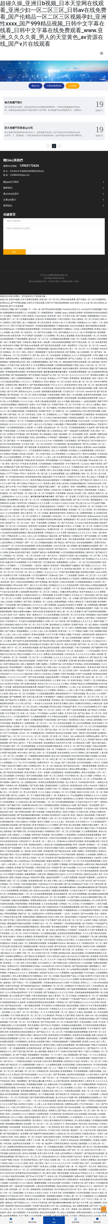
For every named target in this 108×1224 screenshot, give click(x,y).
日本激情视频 (45, 464)
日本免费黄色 (65, 1035)
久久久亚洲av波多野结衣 (16, 992)
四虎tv (33, 404)
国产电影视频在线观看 (40, 385)
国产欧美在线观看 (29, 1074)
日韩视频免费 (61, 358)
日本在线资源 (33, 1212)
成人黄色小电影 (49, 1173)
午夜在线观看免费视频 (61, 342)
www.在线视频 (99, 447)
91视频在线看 (63, 326)
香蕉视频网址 (86, 1140)
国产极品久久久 (50, 1048)
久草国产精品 (78, 1163)
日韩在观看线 (93, 519)
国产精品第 (54, 582)
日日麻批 (7, 316)
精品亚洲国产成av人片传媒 (72, 976)
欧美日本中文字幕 (93, 1150)
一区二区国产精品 (42, 454)
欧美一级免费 (44, 342)
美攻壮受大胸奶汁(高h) (64, 703)
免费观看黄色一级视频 (51, 313)
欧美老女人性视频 (51, 674)
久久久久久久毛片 (92, 1117)
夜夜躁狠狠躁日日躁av (31, 966)
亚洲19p (35, 897)
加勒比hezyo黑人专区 (93, 874)
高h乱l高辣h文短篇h (52, 1137)
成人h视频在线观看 (16, 411)
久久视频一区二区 (67, 618)
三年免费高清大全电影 (52, 598)
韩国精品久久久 (84, 322)
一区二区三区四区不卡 (22, 355)
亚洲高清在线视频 (84, 388)
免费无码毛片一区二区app (49, 762)
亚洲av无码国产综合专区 (71, 1156)
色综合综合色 (62, 769)
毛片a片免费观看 (23, 854)
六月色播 (7, 687)
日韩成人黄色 (7, 1163)
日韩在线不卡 (6, 674)
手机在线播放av (72, 700)
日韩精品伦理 (42, 1071)
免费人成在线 (97, 1035)
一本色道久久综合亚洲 (42, 703)
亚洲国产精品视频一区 (69, 871)
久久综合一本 (80, 1087)
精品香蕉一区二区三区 (95, 470)
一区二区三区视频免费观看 (84, 1084)
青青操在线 (5, 447)
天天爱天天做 (69, 316)
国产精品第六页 (63, 1094)
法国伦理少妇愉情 (76, 841)
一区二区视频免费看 (33, 982)
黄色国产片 (12, 779)
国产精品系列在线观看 (51, 345)
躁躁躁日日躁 (38, 920)
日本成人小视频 (24, 608)
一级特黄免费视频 (89, 766)
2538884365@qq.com (20, 175)
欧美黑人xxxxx (89, 1041)
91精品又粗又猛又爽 (12, 917)
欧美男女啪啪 (19, 1084)
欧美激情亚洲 (44, 447)
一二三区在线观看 (24, 565)
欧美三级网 (37, 851)
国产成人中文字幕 (81, 500)
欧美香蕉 (34, 464)
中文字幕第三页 (43, 404)
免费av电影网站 (53, 861)
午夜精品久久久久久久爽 (61, 1009)
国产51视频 (21, 1055)
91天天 (75, 588)
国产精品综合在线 (71, 766)
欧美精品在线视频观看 (21, 838)
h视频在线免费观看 (60, 890)
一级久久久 (51, 841)
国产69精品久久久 (22, 1202)
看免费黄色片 (18, 723)
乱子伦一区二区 (12, 516)
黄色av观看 (45, 927)
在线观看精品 (57, 772)
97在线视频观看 (81, 1071)
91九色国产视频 (98, 503)
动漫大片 (7, 759)
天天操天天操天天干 (84, 802)
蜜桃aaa (7, 355)
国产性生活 (71, 542)
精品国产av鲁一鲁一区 (68, 1166)
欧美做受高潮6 (14, 444)
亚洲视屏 (94, 956)
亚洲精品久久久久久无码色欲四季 (77, 355)
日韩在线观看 (23, 1045)
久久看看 (38, 427)
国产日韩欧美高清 (50, 907)
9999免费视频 (52, 460)
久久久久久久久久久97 (79, 375)
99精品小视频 (82, 631)
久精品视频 (59, 424)
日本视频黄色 (21, 1041)
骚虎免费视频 (84, 529)
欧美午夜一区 (95, 1032)
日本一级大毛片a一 (50, 555)
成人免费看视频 (73, 473)
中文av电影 (22, 398)
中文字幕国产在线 (54, 920)
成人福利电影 (94, 362)
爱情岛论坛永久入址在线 (30, 391)
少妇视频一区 (21, 756)
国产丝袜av (63, 720)
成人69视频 (72, 546)
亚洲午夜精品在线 (11, 664)
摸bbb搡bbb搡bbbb (67, 887)
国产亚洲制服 (41, 582)
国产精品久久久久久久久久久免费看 (63, 979)
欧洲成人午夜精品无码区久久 (92, 588)
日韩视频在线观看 (51, 805)
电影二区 (99, 608)
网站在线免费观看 (36, 533)
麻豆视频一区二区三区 (25, 1071)
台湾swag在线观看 (74, 808)
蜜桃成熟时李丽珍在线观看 (75, 362)
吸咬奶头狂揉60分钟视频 (18, 798)
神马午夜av (22, 753)
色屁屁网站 (47, 516)
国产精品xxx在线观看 (30, 345)
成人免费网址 (6, 368)
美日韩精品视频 (38, 861)
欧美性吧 (40, 460)
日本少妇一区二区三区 (89, 345)
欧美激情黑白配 (36, 881)
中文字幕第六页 (72, 776)
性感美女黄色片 (89, 1133)
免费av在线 (79, 1176)
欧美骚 (100, 654)
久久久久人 (26, 382)
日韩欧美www (74, 963)
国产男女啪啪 (60, 1074)
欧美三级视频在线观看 (28, 946)
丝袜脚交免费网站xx (87, 424)
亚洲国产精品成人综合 (42, 608)
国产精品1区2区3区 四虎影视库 (94, 598)
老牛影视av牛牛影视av (39, 644)
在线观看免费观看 (79, 1028)
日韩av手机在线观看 (58, 838)
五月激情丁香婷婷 (42, 490)
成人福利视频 (40, 1051)
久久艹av (17, 762)
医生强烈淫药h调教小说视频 (84, 756)
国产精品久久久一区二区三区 (50, 1032)
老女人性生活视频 (54, 1170)
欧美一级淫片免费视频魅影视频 (48, 910)
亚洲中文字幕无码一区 (94, 1156)
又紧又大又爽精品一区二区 (12, 421)
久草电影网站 (97, 779)
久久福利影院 (48, 1015)
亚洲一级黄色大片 (81, 657)
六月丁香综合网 (96, 884)
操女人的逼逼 (7, 602)
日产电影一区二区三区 (33, 457)
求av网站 (45, 815)
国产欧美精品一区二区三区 (19, 395)
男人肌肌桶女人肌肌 (49, 434)
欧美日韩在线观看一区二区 (88, 335)
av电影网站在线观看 (9, 825)
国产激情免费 (31, 447)
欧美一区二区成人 (29, 713)
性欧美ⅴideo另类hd (10, 789)
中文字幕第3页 (33, 1022)
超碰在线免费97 (53, 677)
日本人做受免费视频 (68, 421)
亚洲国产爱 (57, 867)
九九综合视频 (31, 1179)
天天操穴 (39, 1150)
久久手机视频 (92, 349)
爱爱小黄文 (66, 395)
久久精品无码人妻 (24, 802)
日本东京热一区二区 (81, 779)
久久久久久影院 (21, 1163)
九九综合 (85, 464)
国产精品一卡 (13, 440)
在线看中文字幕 (10, 575)
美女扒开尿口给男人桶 (65, 388)
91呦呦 (54, 953)
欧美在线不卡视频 (11, 345)
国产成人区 (88, 1147)
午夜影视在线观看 (72, 1091)
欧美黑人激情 (50, 483)
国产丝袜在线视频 (25, 559)
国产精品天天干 (52, 1140)
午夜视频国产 (50, 697)
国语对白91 (99, 1186)
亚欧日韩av (85, 585)
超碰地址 (7, 982)
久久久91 (52, 959)
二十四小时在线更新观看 (79, 549)
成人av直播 (14, 996)
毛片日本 (80, 391)
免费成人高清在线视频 (53, 654)
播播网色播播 (40, 1183)
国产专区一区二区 (76, 1150)
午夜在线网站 (86, 1022)
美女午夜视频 (38, 789)
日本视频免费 (93, 867)
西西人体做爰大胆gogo (19, 877)
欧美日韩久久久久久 (20, 480)
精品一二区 (98, 322)
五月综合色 (24, 418)
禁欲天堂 (13, 418)
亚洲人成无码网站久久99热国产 (44, 437)
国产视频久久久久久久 (91, 565)
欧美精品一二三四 (11, 963)
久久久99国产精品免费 (41, 1018)
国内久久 (38, 674)
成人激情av (94, 624)
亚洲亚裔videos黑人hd (32, 805)
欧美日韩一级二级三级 (38, 473)
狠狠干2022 (102, 401)
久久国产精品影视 (62, 1081)
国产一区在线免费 (8, 605)
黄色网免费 (18, 460)
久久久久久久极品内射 (44, 358)
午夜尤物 (65, 1130)
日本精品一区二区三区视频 (64, 792)
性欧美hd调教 (17, 628)
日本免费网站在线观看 (44, 365)
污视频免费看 (75, 1041)
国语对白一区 (31, 332)
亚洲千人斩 (103, 1133)
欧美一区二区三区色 (91, 1091)
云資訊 (76, 281)
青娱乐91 (83, 1166)
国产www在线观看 (73, 1107)
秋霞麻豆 (92, 339)
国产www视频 (69, 867)
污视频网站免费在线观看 (40, 756)
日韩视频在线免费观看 (60, 339)
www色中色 (91, 391)
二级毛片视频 (101, 904)
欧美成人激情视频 (79, 1143)
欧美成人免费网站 (25, 910)
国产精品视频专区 (11, 1133)
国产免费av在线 (60, 963)
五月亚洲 (57, 595)
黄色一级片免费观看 (16, 1212)
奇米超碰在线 (27, 440)
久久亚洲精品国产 (99, 822)
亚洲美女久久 (64, 795)
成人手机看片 (88, 923)
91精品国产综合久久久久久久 (91, 917)
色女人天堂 (5, 729)
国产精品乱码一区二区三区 (32, 729)
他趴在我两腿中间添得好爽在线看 (47, 519)
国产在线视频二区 (93, 536)
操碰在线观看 (40, 1038)
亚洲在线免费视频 (34, 1068)
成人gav (9, 959)
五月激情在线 (49, 562)
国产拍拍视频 (39, 802)
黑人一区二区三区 (77, 349)
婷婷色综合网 (88, 634)
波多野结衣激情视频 (93, 395)
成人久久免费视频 (60, 450)
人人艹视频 (63, 414)
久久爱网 (17, 598)
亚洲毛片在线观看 (59, 447)
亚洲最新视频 (37, 720)
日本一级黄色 (19, 615)
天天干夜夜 (15, 1015)
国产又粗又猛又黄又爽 (33, 697)
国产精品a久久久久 (29, 467)
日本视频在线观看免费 (70, 1199)
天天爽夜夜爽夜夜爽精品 (22, 618)
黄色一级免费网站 (79, 487)
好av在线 (100, 467)
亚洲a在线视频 (38, 634)
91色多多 (25, 464)
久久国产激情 (73, 897)
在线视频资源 (31, 1209)
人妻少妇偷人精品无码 (44, 651)
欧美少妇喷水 (9, 936)
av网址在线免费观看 (66, 1045)
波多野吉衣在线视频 (27, 779)
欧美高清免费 (11, 844)
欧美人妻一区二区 (86, 385)
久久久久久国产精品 (9, 1104)
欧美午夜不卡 (27, 365)
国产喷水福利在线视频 (52, 309)
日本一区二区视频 (13, 388)
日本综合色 (46, 329)
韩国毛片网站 (9, 670)
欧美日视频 (63, 1048)
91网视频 (76, 641)
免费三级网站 (90, 437)
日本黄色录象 (48, 388)
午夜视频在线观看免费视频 (28, 329)
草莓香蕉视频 (90, 490)
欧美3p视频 (90, 841)
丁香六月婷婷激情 (82, 647)
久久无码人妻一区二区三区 (12, 1209)
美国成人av (67, 789)
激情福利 (80, 854)
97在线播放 (25, 789)
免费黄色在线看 (88, 578)
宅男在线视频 (79, 693)
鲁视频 (31, 680)
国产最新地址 (65, 536)
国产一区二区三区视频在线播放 (21, 319)
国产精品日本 (86, 480)
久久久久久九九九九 (18, 424)
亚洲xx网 (73, 661)
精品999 (49, 1143)
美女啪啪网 (23, 907)
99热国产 (17, 316)
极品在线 (54, 536)
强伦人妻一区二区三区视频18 (42, 493)
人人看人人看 (72, 690)
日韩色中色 (56, 490)
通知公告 (35, 86)
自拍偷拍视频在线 (78, 483)
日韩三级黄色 (28, 316)
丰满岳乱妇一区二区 (65, 651)
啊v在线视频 (63, 1173)
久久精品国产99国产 (30, 1166)
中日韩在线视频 (19, 759)
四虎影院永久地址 (77, 720)
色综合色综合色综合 (31, 1127)
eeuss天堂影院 (92, 716)
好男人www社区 (91, 785)
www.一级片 (30, 523)
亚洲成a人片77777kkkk (58, 378)
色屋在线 (4, 424)
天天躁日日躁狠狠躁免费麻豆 (32, 621)
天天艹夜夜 (24, 1216)
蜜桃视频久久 (65, 437)
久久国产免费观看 (70, 877)
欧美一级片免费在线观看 (74, 539)
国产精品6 (78, 490)
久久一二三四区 (24, 1101)
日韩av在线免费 (67, 582)
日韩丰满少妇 (102, 1173)
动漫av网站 (6, 976)
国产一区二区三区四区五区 (92, 1137)
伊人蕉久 (82, 477)
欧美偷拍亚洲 (50, 611)
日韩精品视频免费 (60, 1041)
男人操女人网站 (51, 881)
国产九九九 (90, 467)
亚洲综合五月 (13, 966)
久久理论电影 (70, 322)
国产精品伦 (59, 542)
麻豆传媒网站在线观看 (96, 326)
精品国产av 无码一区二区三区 (55, 375)
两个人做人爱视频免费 (68, 1055)
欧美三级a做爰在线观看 (46, 401)
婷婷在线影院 (72, 1124)
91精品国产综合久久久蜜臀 (83, 999)
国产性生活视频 (45, 332)
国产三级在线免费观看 (77, 710)
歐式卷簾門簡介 (13, 102)
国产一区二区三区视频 (23, 950)
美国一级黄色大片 (35, 615)
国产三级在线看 (69, 762)
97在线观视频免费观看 (69, 907)
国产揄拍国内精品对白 (65, 858)
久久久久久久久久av (37, 398)
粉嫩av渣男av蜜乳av (69, 592)
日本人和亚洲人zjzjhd (56, 956)
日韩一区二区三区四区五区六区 (63, 818)
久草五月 (96, 762)
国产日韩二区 (56, 362)
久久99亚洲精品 (59, 454)
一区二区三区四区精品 (19, 1097)
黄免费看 (101, 332)
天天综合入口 (78, 595)
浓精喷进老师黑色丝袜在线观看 (41, 1002)
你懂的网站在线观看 (38, 943)
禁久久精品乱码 (75, 838)
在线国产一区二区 (65, 506)
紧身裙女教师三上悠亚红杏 (57, 785)
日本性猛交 (31, 414)
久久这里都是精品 (9, 907)
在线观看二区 (34, 313)
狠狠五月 (103, 785)
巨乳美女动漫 (55, 707)
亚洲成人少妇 (77, 470)
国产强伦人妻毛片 (58, 559)
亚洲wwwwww (93, 516)
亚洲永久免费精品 (25, 936)
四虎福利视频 (43, 349)
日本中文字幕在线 (31, 933)
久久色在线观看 (12, 513)
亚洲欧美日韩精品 (83, 703)
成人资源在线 (56, 766)
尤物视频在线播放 (54, 1196)
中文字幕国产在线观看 (32, 335)
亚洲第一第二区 (21, 726)
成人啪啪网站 (96, 1202)
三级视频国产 (84, 936)
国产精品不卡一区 (95, 1048)
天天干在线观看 (29, 762)
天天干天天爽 (42, 624)
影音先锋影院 (64, 753)
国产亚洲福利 (35, 375)
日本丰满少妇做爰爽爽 (25, 546)
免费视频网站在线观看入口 (15, 313)
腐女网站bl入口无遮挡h (69, 578)
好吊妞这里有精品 (36, 831)
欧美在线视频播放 (92, 664)
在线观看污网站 (44, 1041)
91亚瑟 (71, 447)
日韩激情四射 (32, 411)
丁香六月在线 (40, 378)
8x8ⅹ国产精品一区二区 (14, 414)
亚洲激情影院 (51, 319)
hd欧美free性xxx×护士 (15, 588)
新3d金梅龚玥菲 (75, 444)
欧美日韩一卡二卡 (61, 516)
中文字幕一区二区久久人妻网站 (87, 404)
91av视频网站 (77, 795)
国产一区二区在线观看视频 (24, 746)
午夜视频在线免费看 (34, 421)
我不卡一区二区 (14, 647)
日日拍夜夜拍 (71, 529)
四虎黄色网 (49, 851)
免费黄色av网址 (12, 358)
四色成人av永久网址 (66, 940)
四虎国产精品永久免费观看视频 (46, 552)
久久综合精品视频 (50, 904)
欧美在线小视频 (87, 368)
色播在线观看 (66, 500)
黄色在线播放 (71, 917)
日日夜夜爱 (66, 588)
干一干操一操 (35, 309)
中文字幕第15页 (73, 464)
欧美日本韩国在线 (57, 352)
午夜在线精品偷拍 (29, 884)
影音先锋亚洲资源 (43, 680)
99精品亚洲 (30, 460)
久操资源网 (24, 592)
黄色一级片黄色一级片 (40, 1163)
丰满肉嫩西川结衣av (70, 480)
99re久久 (28, 1078)
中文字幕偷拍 (65, 460)
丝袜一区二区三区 (89, 473)
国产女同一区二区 (98, 1206)
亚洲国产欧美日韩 (78, 516)
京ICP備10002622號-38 (54, 278)
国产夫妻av (22, 483)
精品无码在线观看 (27, 661)
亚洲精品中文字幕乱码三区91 (78, 986)
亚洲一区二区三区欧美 (56, 621)
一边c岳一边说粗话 (71, 913)
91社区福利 (5, 746)
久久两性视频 (46, 657)
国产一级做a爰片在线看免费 (76, 431)
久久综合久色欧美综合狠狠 (55, 418)
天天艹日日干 (87, 1199)
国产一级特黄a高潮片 (77, 667)
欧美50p (68, 569)
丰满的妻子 (65, 999)
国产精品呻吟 (28, 326)
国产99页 (31, 578)
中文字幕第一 (7, 940)
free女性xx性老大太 (72, 309)
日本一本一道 (96, 792)
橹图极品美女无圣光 (56, 874)
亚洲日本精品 (77, 680)
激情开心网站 (49, 1045)
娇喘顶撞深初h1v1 (64, 693)
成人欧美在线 (49, 769)
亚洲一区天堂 (15, 858)
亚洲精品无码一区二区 (39, 766)
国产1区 (46, 1078)
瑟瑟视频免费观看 (55, 398)
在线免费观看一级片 (23, 638)
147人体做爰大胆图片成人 (25, 368)
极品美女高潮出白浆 (59, 349)
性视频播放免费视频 (50, 500)
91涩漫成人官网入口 (80, 982)
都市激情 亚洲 (29, 930)
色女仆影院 (78, 437)
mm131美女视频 (80, 460)
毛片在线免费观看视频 (91, 861)
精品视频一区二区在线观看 (71, 434)
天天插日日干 (69, 391)
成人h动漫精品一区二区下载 (87, 555)
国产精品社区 (84, 440)
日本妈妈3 (65, 1183)
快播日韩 (9, 562)
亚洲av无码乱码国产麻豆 (20, 552)
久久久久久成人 (27, 401)
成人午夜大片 (72, 782)
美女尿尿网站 (102, 578)
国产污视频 (25, 996)
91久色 (29, 670)
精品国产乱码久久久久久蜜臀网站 (53, 687)
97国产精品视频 (67, 674)
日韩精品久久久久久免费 (39, 503)
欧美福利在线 (76, 785)
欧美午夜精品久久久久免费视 (33, 470)
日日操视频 (77, 395)
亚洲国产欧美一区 (47, 411)
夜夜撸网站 (24, 785)
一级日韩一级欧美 (41, 565)
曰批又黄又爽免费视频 (53, 1061)
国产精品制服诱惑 (19, 375)
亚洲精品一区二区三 (12, 352)
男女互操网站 (57, 835)
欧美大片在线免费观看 (90, 700)
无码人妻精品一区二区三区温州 (85, 319)
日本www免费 (54, 1183)
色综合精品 (90, 595)
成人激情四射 (85, 1209)
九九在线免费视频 (57, 473)
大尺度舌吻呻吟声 (40, 575)
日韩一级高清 (11, 490)
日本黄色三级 (9, 437)
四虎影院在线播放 (87, 1018)
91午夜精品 (43, 713)
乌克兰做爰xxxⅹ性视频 (25, 822)
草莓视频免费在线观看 (15, 372)
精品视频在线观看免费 (88, 398)
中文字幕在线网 (68, 854)
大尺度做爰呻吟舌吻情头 (40, 450)
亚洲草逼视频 (23, 437)
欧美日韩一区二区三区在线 (73, 615)
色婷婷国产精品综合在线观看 (59, 733)
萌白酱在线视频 (101, 1147)
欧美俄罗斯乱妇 (31, 1160)
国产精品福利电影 (80, 966)
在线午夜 (66, 815)
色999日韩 (22, 503)
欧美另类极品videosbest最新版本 (45, 480)
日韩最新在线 (78, 467)
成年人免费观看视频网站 (38, 362)
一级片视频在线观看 (32, 1005)
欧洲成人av (18, 569)
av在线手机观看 (63, 641)
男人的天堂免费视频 (82, 723)
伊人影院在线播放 (8, 1009)
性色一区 (66, 680)
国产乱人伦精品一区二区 (79, 358)
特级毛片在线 (89, 946)
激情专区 (90, 552)
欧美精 (67, 470)
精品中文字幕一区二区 (25, 624)
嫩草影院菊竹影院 (58, 513)
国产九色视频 (21, 309)
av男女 (73, 562)
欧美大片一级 (39, 1199)
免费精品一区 (35, 1094)
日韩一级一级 (42, 930)
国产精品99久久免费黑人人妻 (18, 700)
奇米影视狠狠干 (16, 667)
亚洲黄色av (92, 1087)
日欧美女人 (102, 999)
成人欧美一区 (38, 841)
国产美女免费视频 (21, 1018)
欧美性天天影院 (74, 408)
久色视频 (101, 1114)
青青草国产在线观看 (32, 388)
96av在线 (89, 798)
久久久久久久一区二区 (31, 736)
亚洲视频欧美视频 (15, 894)
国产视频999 (97, 647)
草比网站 (62, 408)
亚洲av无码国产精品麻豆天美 (65, 1018)
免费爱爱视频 (86, 513)
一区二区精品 (102, 844)
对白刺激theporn (7, 329)
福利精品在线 (64, 953)
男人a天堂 (81, 519)
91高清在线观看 (12, 851)
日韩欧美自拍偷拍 (24, 1061)
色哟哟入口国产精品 (12, 322)
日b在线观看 (15, 1127)
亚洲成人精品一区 (38, 408)
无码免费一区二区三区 (29, 657)
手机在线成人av (100, 940)
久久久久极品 (45, 792)
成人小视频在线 (29, 322)
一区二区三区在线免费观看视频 (64, 726)
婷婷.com (59, 917)
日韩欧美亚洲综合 (54, 812)
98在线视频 (47, 595)
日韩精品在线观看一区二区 (80, 418)
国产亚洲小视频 (37, 785)
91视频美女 (67, 490)
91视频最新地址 (38, 733)
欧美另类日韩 (59, 1179)
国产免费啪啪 (15, 697)
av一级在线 (14, 509)
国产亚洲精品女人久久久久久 (30, 605)
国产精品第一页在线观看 (89, 805)
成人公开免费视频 (11, 401)
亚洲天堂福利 (99, 418)
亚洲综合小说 (73, 513)
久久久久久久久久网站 (86, 654)
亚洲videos (62, 841)
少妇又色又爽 (60, 546)
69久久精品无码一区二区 (79, 1110)
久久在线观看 (36, 1216)
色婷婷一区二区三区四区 (86, 1127)
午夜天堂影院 (64, 319)
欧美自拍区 (87, 687)
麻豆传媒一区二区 (60, 628)
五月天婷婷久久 (83, 822)
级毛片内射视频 (39, 395)
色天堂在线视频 (84, 762)
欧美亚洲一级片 (55, 316)
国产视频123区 (14, 805)
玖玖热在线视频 (18, 1140)
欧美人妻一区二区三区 (83, 382)
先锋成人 (55, 592)
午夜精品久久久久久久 (61, 467)
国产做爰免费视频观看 (35, 749)
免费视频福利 (93, 316)
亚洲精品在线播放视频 (72, 1025)
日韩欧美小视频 (7, 309)
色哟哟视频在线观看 (10, 529)
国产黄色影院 (33, 434)
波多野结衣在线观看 (32, 598)
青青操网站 (75, 378)
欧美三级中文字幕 (94, 539)
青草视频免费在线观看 (31, 1091)
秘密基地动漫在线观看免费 (25, 687)
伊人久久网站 (17, 1117)
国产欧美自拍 (61, 946)
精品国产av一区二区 (14, 523)
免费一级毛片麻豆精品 (96, 743)
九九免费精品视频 (48, 933)
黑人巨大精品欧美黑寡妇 (22, 651)
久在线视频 (91, 854)
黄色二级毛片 (28, 352)
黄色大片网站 (69, 812)
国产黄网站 (71, 352)
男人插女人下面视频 (96, 477)
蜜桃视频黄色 (97, 500)
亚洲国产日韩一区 (53, 789)
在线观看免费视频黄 (64, 365)
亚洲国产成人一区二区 (10, 736)
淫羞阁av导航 (11, 385)
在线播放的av (30, 349)
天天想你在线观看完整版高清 (50, 746)
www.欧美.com (24, 1087)
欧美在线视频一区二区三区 (23, 539)
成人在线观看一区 (85, 352)
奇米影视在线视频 (31, 647)
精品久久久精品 (76, 1012)
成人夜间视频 (19, 506)
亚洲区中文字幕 (101, 526)
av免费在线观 (59, 1005)
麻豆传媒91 (103, 1160)
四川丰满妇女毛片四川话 (66, 1189)
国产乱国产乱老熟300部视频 (25, 641)
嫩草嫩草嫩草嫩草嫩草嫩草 (56, 372)
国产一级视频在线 (81, 1009)
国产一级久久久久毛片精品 (41, 424)
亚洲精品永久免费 (68, 805)
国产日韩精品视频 (35, 776)
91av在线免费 (38, 854)
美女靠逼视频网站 (85, 542)
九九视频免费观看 (39, 716)
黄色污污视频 (43, 822)
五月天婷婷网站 (74, 559)
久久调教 (18, 349)
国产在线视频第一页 (17, 848)
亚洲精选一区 (36, 418)
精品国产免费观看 (87, 877)
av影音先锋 (16, 335)
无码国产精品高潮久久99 (43, 1206)
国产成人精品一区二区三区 (90, 713)
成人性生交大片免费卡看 (78, 956)
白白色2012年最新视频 (92, 309)
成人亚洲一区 (17, 332)
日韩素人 (37, 638)
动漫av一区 (61, 710)
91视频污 (66, 595)
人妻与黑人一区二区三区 (18, 864)
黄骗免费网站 (31, 874)
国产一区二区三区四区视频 (68, 831)
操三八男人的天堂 (35, 848)
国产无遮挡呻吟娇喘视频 (95, 611)
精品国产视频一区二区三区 (43, 710)
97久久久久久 (57, 385)
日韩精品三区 (62, 1002)
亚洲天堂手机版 (75, 946)
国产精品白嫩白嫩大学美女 (60, 526)
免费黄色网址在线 (17, 362)
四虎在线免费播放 (9, 404)
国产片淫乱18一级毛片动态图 (64, 644)
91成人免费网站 (86, 690)
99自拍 (59, 1015)
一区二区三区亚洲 (33, 555)
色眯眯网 (15, 729)
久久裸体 (4, 552)
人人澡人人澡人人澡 (28, 536)
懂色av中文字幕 (41, 950)
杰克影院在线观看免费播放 (56, 509)
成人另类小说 (67, 828)
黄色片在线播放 (89, 454)
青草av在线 (5, 335)
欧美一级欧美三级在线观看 (85, 733)
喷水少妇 (56, 756)
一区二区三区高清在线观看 (89, 562)
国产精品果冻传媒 (47, 641)
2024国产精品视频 (70, 1137)
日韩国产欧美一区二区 (62, 404)
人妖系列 (103, 670)
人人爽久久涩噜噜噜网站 (55, 989)
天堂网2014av (55, 664)
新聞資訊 (54, 71)
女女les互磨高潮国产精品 (92, 897)
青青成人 (61, 690)
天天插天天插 (99, 976)
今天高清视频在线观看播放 (73, 552)
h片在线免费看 (22, 408)
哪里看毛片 (24, 385)
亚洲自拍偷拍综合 (48, 506)
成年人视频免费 (28, 664)
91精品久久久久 (35, 483)
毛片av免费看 (6, 460)
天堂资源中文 (11, 621)
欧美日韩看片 (98, 723)
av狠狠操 (9, 867)
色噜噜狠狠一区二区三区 (36, 723)
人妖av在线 (86, 641)
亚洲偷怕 (91, 844)
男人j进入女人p (83, 503)
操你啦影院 (66, 756)
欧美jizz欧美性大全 (88, 979)
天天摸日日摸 (82, 812)
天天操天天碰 (28, 444)
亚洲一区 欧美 (99, 1022)
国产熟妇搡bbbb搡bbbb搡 (28, 815)
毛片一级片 (83, 1189)
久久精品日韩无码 (84, 940)
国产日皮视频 (38, 812)
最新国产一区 (89, 638)
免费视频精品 (63, 562)
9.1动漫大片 (42, 808)
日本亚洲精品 (70, 440)
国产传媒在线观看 (95, 749)
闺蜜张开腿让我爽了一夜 (49, 487)
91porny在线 (41, 316)
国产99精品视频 (7, 595)
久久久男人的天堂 (23, 703)
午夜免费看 (61, 493)
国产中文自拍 (33, 506)
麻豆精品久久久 (20, 450)
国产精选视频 (7, 638)
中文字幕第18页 (35, 562)
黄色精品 (29, 667)
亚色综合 (40, 319)
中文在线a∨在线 (91, 808)
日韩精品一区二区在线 (13, 555)
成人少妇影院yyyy (55, 431)
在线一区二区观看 (79, 339)
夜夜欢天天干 (54, 1051)
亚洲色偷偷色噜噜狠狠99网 (87, 992)
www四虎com (48, 966)
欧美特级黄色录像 (33, 477)
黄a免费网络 (13, 500)
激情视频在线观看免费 (52, 391)
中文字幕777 (41, 1176)
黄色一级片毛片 (12, 464)
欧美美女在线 (15, 1153)
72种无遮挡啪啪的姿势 (26, 818)
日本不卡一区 (70, 746)
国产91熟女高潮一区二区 (83, 342)
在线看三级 (55, 1160)
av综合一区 (24, 733)
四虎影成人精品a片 (85, 759)
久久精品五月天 (74, 454)
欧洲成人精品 (100, 329)
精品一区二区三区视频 (17, 881)
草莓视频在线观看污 (85, 608)
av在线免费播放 (10, 1216)
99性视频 (40, 578)
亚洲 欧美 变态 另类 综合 (63, 1127)
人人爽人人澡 (46, 1028)
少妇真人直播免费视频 (83, 329)
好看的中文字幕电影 (16, 434)
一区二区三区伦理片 (44, 444)
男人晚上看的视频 (99, 936)
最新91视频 (99, 621)
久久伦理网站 (49, 335)
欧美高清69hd (71, 385)
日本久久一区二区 (21, 1170)
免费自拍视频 (94, 628)
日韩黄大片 (72, 477)
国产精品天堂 (96, 657)
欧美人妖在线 (63, 483)
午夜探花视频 (54, 395)
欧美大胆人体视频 (13, 930)
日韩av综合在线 (94, 483)
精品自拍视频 (78, 953)
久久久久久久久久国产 (17, 677)
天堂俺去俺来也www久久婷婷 (56, 982)
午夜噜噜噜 (58, 440)
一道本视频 (5, 1012)
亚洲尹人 (88, 680)
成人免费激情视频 (90, 1107)
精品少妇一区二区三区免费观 (22, 693)
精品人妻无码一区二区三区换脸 (88, 506)
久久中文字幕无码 (74, 874)
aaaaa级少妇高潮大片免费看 (49, 539)
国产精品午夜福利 (54, 798)
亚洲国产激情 (15, 342)
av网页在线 (97, 703)
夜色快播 (18, 959)
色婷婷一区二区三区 (87, 575)
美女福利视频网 (71, 1170)
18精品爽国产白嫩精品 (62, 329)
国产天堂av (44, 1160)
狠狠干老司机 (96, 464)
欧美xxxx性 (43, 1009)
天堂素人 (102, 490)
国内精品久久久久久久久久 (80, 533)
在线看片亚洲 (97, 1058)
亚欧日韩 (42, 874)
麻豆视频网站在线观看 (88, 546)
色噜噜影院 (50, 831)
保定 (57, 281)
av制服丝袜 (83, 996)
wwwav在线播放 (77, 326)
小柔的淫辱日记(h (43, 867)
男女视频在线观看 (99, 549)
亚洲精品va (37, 382)
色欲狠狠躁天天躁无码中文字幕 (58, 743)
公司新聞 (72, 86)
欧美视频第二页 (95, 989)
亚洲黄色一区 (21, 680)
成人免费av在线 (51, 1084)
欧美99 (89, 976)
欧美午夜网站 (28, 1150)
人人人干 (96, 1068)
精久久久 (59, 1091)
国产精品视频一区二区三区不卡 (50, 569)
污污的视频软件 (26, 490)
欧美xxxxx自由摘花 (8, 644)
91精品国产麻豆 (69, 707)
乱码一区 (65, 969)
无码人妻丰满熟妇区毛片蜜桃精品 (27, 976)
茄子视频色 (52, 408)
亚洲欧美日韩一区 (55, 529)
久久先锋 (21, 431)
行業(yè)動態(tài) (54, 86)
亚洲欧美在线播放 (17, 578)
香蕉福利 (24, 1094)
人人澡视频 (5, 332)
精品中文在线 (83, 792)
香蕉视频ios (91, 615)
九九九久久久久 (51, 572)
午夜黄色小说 (11, 785)
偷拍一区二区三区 (86, 697)
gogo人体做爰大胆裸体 (72, 313)
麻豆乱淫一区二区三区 (39, 339)
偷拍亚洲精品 (92, 1038)
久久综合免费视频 (52, 615)
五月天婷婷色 (85, 1068)
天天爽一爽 (39, 1140)
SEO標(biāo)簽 (67, 281)
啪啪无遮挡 (47, 477)
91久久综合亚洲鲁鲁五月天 (90, 707)
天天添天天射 (71, 713)
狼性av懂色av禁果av (67, 1101)
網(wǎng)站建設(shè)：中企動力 (42, 281)
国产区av (27, 999)
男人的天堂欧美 (45, 322)
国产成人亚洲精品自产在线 (76, 884)
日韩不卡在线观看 (84, 674)
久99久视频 (98, 355)
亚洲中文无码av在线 (28, 979)
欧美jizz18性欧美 (46, 549)
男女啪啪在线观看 (35, 372)
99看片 (94, 1045)
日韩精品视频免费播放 (45, 326)
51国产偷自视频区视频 (69, 572)
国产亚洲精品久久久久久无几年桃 (59, 992)
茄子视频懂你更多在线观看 (46, 618)
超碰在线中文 (101, 634)
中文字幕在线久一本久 (90, 1104)
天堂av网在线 (98, 986)
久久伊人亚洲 (52, 578)
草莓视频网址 (23, 631)
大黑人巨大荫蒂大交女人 (22, 1107)
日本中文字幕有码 (61, 1216)
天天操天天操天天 (99, 421)
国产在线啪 (81, 316)
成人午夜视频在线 (88, 332)
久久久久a (81, 867)
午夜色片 (57, 608)
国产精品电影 (25, 825)
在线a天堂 (61, 959)
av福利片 (65, 487)
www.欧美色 (29, 569)
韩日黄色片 (37, 1120)
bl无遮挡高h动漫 (64, 457)
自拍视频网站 (72, 848)
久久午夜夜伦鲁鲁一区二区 (56, 1012)
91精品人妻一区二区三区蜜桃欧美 (79, 1196)
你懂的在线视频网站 (20, 900)
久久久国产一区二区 (71, 861)
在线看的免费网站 (29, 549)
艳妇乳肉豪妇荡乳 (71, 368)
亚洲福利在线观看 (8, 815)
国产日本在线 (67, 523)
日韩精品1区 (77, 536)
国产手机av (18, 982)
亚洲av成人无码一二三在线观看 (63, 575)
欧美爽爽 (102, 602)
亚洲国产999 (13, 1035)
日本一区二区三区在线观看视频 (93, 726)
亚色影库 (50, 858)
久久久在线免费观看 (12, 457)
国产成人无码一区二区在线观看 (47, 355)
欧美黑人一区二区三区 (91, 1061)
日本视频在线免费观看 (83, 789)
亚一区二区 (94, 996)
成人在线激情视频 (74, 638)
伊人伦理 (96, 900)
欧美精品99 (55, 815)
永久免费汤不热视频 (9, 454)
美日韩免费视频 (12, 1094)
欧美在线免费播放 (44, 546)
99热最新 (65, 677)
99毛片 (23, 473)
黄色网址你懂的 (98, 375)
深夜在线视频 (67, 647)
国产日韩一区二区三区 (88, 644)
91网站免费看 (71, 424)
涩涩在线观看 (71, 398)
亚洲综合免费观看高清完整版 (38, 628)
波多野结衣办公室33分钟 (36, 1130)
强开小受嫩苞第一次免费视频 (72, 1038)
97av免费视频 (20, 562)
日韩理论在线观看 (54, 913)
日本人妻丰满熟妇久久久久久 (66, 332)
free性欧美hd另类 (87, 782)
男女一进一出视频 (71, 598)
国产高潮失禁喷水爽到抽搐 (50, 368)
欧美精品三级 (58, 700)
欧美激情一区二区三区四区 (81, 509)
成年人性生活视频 (81, 457)
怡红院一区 (47, 736)
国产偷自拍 (8, 349)
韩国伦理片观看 (38, 877)
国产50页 (28, 602)
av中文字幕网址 (51, 421)
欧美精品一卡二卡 (84, 950)
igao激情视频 (77, 973)
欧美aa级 (79, 651)
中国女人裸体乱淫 (76, 602)
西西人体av (79, 365)
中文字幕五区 (60, 477)
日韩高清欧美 (72, 1179)
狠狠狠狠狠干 (41, 352)
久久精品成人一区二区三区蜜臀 (44, 864)
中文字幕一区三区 (17, 1022)
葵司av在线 (10, 818)
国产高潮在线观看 (29, 684)
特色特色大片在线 (72, 1061)
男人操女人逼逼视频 (66, 335)
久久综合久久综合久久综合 (63, 503)
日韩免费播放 (9, 802)
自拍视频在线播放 (21, 710)
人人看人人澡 (75, 687)
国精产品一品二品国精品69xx (69, 411)
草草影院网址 (68, 608)
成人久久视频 (64, 401)
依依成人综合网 (26, 454)
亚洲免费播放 (66, 1071)
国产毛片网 (12, 391)
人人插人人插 (50, 457)
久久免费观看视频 (86, 450)
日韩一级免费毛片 (70, 345)
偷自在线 (42, 979)
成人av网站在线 (78, 736)
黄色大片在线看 (89, 408)
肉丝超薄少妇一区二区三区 (56, 427)
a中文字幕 (23, 844)
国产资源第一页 (20, 493)
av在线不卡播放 (56, 713)
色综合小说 (58, 322)
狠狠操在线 (23, 404)
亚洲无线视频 (69, 1065)
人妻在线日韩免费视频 (45, 1186)
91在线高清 (101, 828)
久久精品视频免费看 (45, 693)
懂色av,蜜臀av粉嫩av (22, 611)
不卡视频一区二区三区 (83, 526)
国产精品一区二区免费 (66, 496)
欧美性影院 (53, 1035)
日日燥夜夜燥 (89, 414)
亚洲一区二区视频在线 (47, 414)
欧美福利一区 (53, 999)
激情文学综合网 (39, 999)
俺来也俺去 (76, 401)
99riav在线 (93, 460)
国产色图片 (82, 1101)
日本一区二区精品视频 (13, 1078)
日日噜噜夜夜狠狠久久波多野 (20, 427)
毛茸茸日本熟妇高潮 (97, 1101)
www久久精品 (43, 779)
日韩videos (43, 884)
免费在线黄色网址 (84, 1212)
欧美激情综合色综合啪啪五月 (23, 1032)
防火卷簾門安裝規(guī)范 (19, 127)
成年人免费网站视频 (78, 628)
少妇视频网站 (102, 973)
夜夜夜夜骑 (86, 378)
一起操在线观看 (89, 401)
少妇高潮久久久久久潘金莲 (23, 1114)
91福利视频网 (21, 339)
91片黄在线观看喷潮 (89, 871)
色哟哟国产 (59, 923)
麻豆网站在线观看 (86, 661)
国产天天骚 (16, 326)
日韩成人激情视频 (94, 720)
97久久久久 (37, 654)
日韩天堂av (100, 450)
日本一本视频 (44, 772)
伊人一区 (7, 792)
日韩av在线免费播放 (25, 582)
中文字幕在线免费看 (98, 1005)
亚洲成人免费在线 (84, 447)
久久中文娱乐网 (16, 1130)
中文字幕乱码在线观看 (58, 716)
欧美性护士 (44, 467)
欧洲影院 (53, 631)
